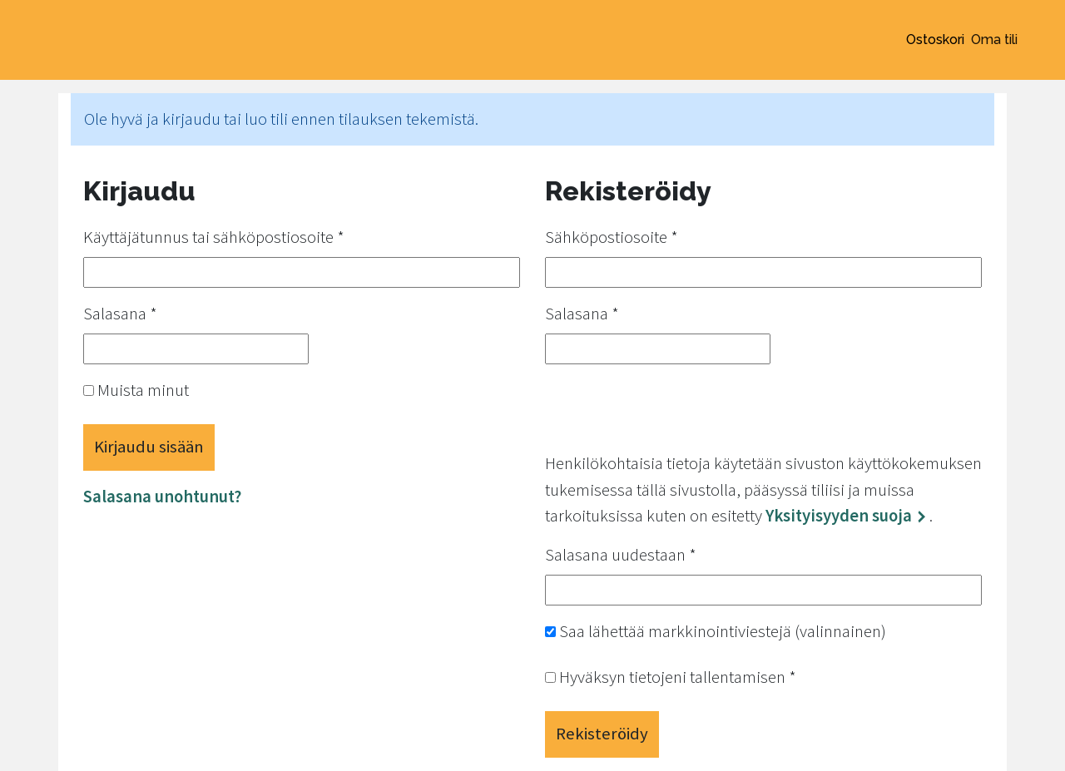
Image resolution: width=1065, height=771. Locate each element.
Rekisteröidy (602, 733)
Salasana (120, 313)
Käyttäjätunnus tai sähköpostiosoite (213, 237)
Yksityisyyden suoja (838, 515)
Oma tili (994, 39)
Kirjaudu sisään (149, 446)
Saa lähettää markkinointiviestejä (715, 631)
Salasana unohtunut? (162, 496)
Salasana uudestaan (620, 555)
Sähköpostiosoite (611, 237)
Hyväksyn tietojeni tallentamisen (670, 677)
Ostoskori (935, 39)
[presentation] (671, 410)
